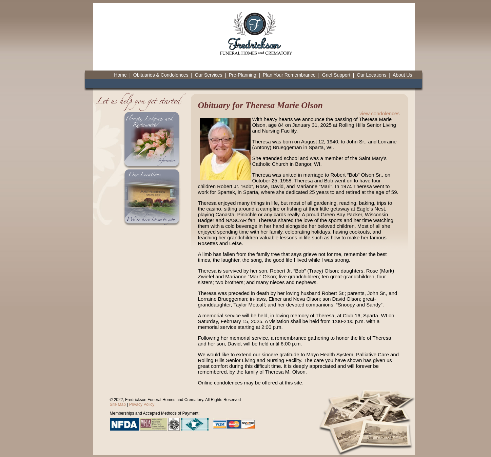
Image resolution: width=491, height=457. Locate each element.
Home (120, 75)
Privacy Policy (142, 404)
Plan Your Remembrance (289, 75)
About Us (402, 75)
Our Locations (371, 75)
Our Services (208, 75)
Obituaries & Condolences (161, 75)
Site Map (118, 404)
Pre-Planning (242, 75)
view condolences (379, 113)
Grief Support (336, 75)
